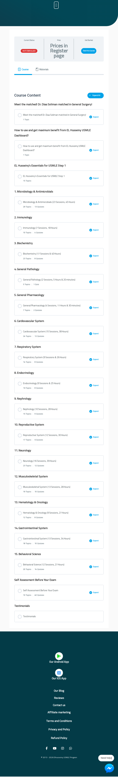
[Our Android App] (59, 656)
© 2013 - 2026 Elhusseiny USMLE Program (59, 757)
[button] (56, 5)
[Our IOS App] (59, 673)
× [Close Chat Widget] (113, 765)
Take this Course (89, 50)
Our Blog (59, 690)
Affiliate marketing (59, 712)
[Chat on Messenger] (109, 768)
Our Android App (59, 661)
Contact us (59, 705)
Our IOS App (59, 678)
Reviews (59, 697)
